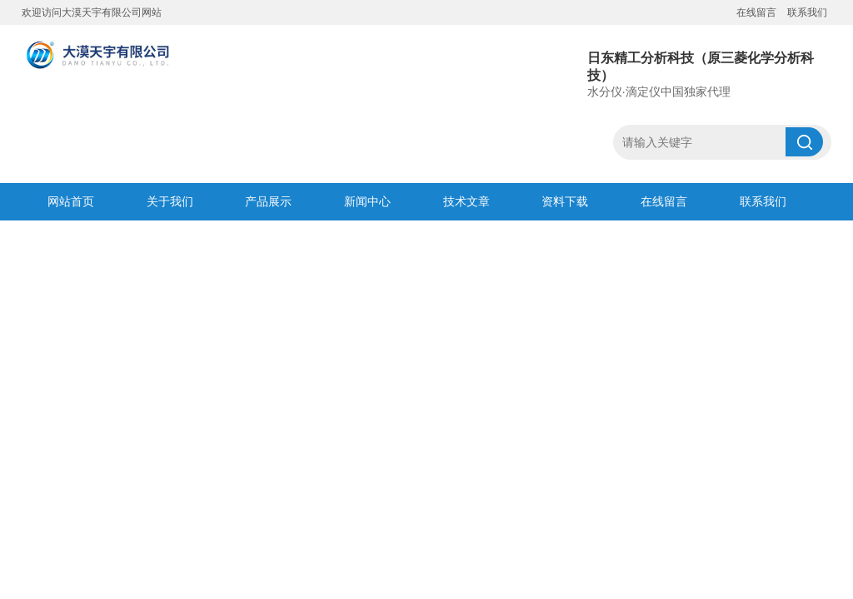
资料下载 (564, 201)
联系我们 (807, 12)
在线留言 (756, 12)
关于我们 (170, 201)
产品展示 (268, 201)
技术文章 (466, 201)
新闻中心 (367, 201)
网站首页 (70, 201)
